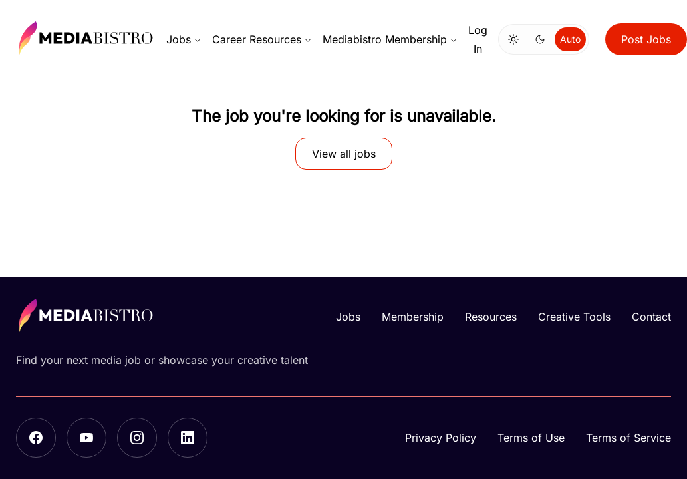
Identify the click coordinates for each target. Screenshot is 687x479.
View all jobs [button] (344, 153)
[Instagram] (137, 438)
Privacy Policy (440, 437)
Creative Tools (574, 316)
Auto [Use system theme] (570, 39)
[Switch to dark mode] (540, 39)
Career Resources (262, 39)
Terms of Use (531, 437)
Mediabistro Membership (390, 39)
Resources (491, 316)
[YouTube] (86, 438)
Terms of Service (628, 437)
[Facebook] (36, 438)
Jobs (184, 39)
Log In (477, 39)
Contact (651, 316)
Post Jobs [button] (646, 39)
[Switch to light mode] (513, 39)
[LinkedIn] (187, 438)
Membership (413, 316)
